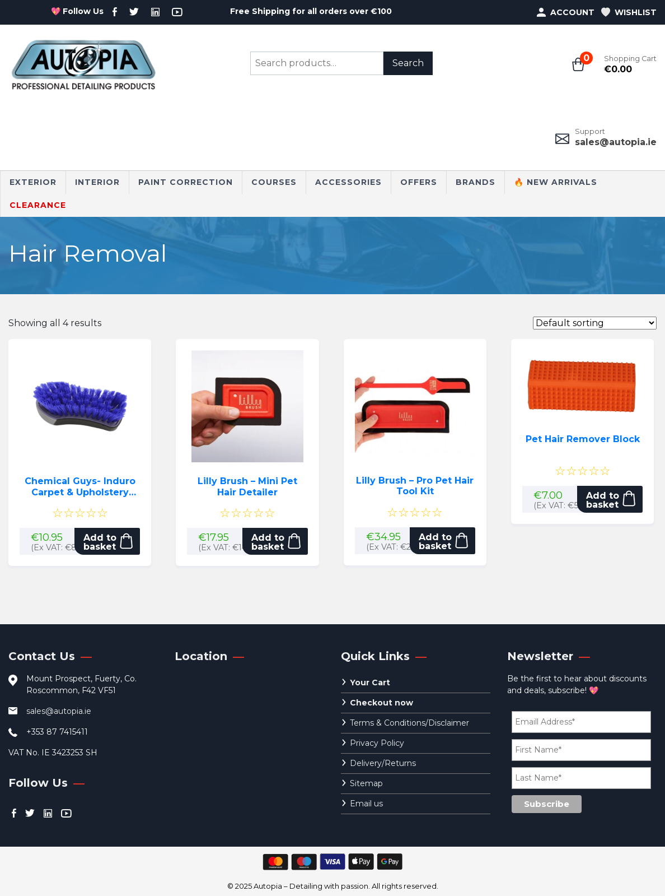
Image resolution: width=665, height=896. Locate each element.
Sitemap (366, 783)
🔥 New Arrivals (555, 182)
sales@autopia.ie (616, 142)
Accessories (348, 182)
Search (408, 63)
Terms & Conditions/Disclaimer (409, 723)
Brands (475, 182)
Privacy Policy (377, 743)
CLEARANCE (38, 205)
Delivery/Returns (383, 763)
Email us (366, 803)
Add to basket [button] (99, 542)
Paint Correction (185, 182)
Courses (274, 182)
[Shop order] (595, 323)
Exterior (33, 182)
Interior (97, 182)
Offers (418, 182)
